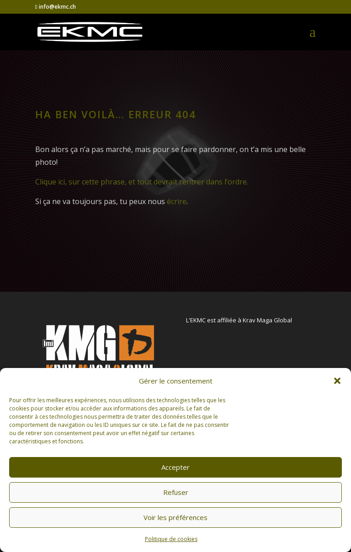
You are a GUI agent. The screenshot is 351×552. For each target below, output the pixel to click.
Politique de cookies (171, 539)
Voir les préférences (175, 517)
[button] (337, 380)
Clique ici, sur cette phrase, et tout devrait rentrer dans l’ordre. (141, 182)
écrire (176, 201)
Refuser (175, 492)
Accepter (175, 467)
